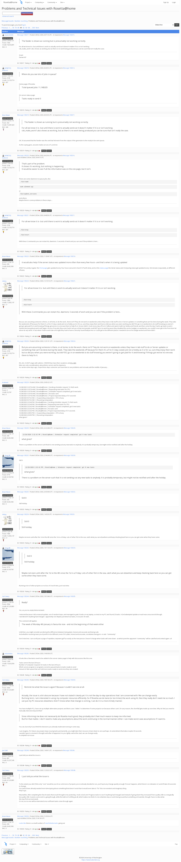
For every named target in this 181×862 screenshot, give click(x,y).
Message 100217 (23, 35)
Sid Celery (5, 596)
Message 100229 (23, 382)
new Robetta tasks (51, 823)
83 (26, 28)
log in (24, 25)
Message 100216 (68, 155)
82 (23, 28)
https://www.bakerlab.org (91, 860)
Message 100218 (23, 68)
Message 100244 (23, 596)
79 (16, 28)
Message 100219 (23, 115)
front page (43, 268)
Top (176, 844)
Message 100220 (23, 155)
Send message (7, 38)
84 (29, 28)
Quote (49, 63)
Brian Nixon (6, 256)
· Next (37, 28)
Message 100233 (23, 492)
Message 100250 (23, 770)
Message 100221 (23, 215)
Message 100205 (69, 596)
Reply (43, 63)
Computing (39, 2)
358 (33, 28)
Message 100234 (23, 514)
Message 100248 (23, 750)
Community (52, 2)
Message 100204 (69, 680)
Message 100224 (23, 281)
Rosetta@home (10, 2)
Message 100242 (23, 548)
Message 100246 (23, 680)
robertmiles (9, 654)
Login (174, 2)
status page (104, 268)
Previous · (5, 28)
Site (62, 2)
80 (18, 28)
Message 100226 (23, 341)
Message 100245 (23, 653)
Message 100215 (68, 35)
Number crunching (21, 21)
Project (28, 2)
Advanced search (8, 16)
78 (13, 28)
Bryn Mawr (6, 115)
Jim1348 (5, 750)
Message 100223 (23, 256)
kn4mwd (5, 382)
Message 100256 (23, 816)
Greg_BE (7, 455)
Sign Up (166, 2)
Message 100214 (68, 68)
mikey (4, 281)
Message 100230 (23, 428)
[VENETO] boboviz (6, 69)
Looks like (22, 823)
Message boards (8, 21)
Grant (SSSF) (9, 35)
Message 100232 (23, 455)
